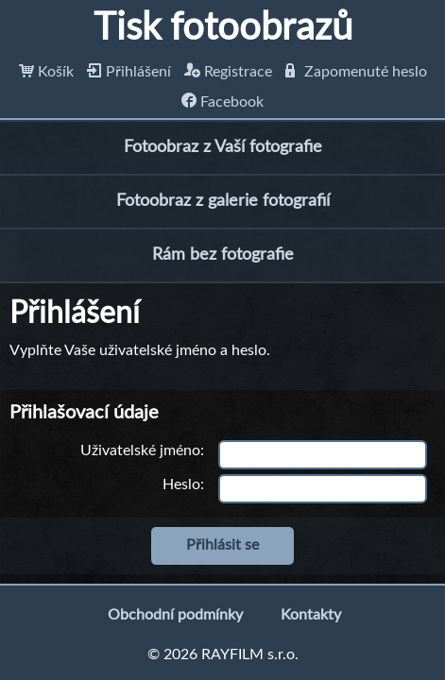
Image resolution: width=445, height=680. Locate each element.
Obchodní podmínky (175, 614)
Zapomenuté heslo (356, 71)
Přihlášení (129, 71)
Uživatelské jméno (140, 450)
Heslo (181, 484)
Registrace (228, 71)
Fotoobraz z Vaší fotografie (223, 147)
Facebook (222, 102)
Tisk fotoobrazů (223, 28)
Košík (46, 71)
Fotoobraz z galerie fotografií (223, 201)
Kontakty (311, 614)
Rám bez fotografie (223, 255)
